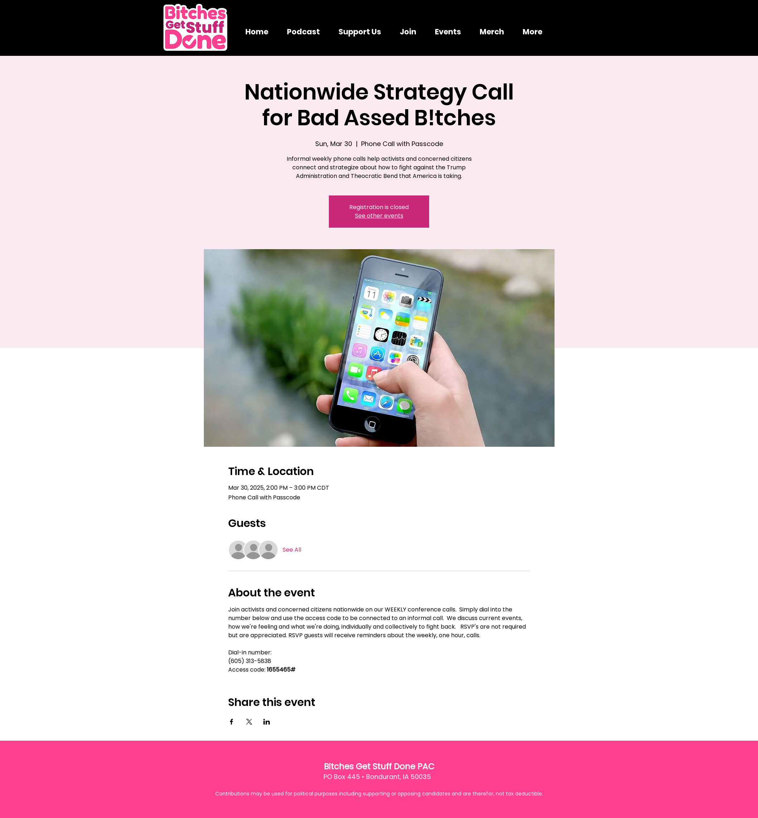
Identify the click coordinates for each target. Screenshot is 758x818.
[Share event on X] (249, 722)
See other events (379, 216)
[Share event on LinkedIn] (266, 722)
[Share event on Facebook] (231, 722)
